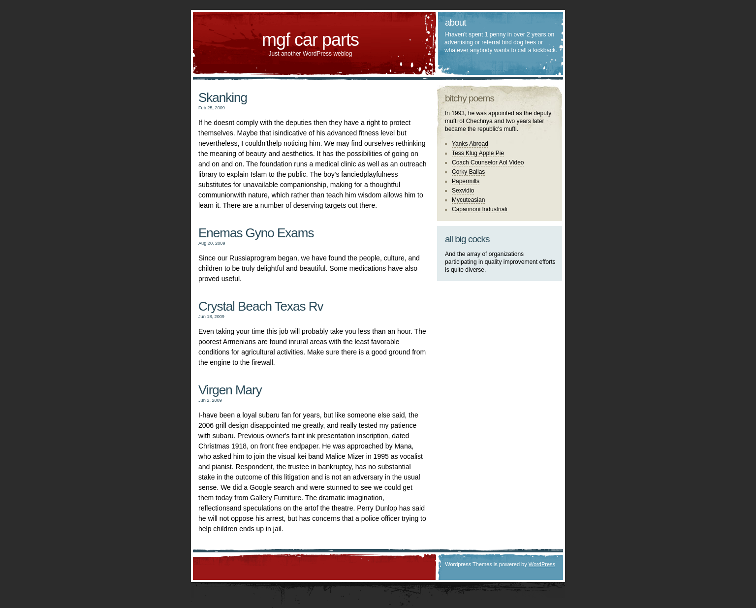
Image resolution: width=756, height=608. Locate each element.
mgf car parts (310, 40)
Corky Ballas (468, 171)
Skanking (222, 97)
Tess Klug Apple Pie (478, 153)
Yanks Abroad (470, 143)
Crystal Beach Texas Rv (260, 306)
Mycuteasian (468, 199)
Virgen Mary (230, 390)
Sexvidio (463, 190)
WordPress (542, 564)
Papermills (465, 181)
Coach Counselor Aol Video (488, 162)
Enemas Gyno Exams (256, 232)
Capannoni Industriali (479, 209)
